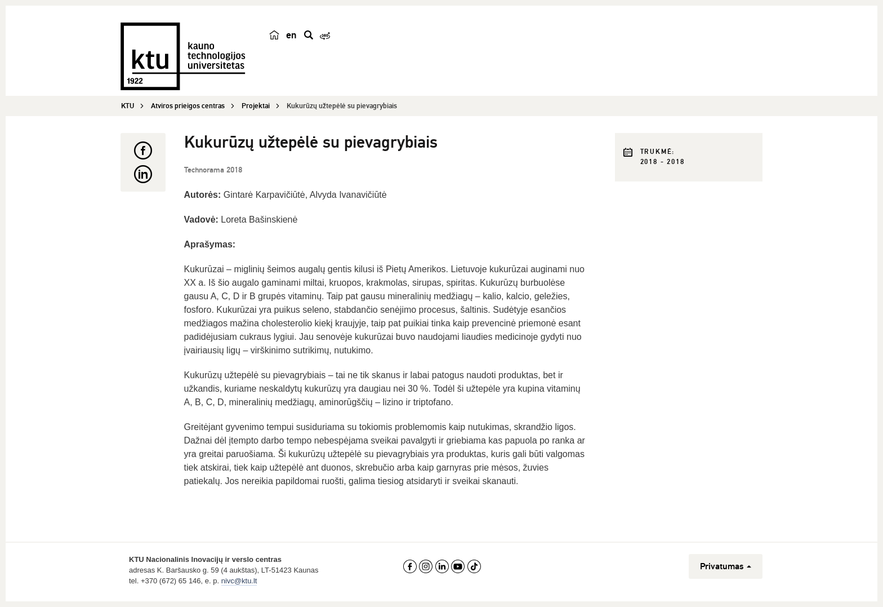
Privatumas (725, 566)
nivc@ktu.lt (239, 581)
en (291, 35)
